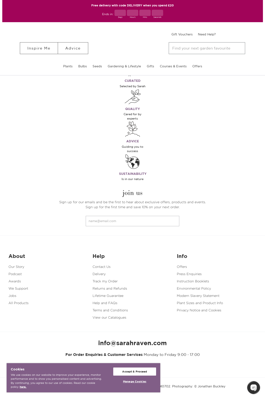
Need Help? (207, 34)
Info (182, 256)
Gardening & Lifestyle (124, 66)
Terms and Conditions (110, 310)
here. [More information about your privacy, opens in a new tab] (23, 386)
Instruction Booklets (193, 281)
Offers (197, 66)
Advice (73, 48)
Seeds (97, 66)
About (16, 256)
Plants (67, 66)
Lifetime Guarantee (108, 295)
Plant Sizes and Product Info (200, 303)
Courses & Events (173, 66)
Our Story (16, 266)
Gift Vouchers (182, 34)
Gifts (150, 66)
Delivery (99, 274)
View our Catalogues (109, 317)
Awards (14, 281)
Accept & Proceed (134, 371)
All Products (18, 303)
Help (99, 256)
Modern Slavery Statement (198, 295)
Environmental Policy (194, 288)
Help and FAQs (105, 303)
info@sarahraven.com (132, 342)
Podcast (15, 274)
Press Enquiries (189, 274)
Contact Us (102, 266)
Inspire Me (39, 48)
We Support (18, 288)
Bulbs (82, 66)
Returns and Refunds (110, 288)
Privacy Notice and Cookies (199, 310)
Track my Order (105, 281)
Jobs (12, 295)
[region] (83, 377)
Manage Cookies (134, 381)
